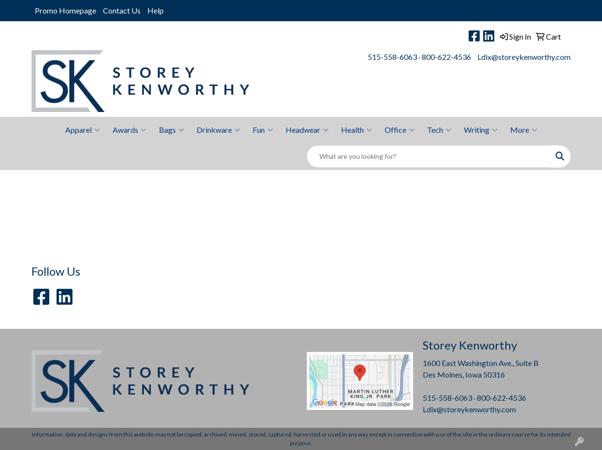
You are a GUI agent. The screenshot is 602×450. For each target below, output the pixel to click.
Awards (129, 130)
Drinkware (218, 130)
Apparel (82, 130)
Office (400, 130)
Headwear (307, 130)
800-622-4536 (446, 56)
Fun (263, 130)
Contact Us (122, 10)
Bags (171, 130)
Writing (481, 130)
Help (155, 10)
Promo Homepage (65, 10)
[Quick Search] (428, 156)
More (523, 130)
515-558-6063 (392, 56)
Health (356, 130)
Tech (439, 130)
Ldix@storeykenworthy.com (524, 56)
